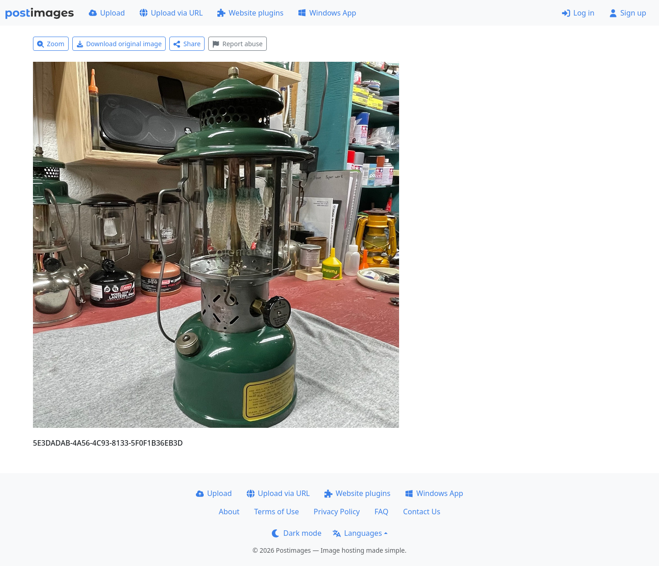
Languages (357, 533)
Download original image (119, 43)
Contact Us (421, 512)
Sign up (627, 13)
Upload (107, 13)
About (229, 512)
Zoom (51, 43)
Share (186, 43)
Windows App (327, 13)
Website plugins (250, 13)
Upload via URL (171, 13)
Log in (578, 13)
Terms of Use (276, 512)
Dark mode (296, 533)
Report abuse (237, 43)
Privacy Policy (336, 512)
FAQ (381, 512)
